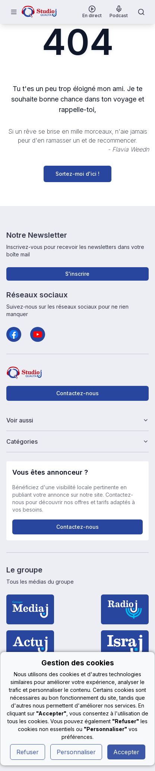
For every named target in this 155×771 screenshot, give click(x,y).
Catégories (77, 441)
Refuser (27, 752)
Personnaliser (76, 752)
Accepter (126, 752)
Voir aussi (77, 420)
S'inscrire (77, 274)
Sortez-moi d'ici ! (77, 174)
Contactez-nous (77, 393)
